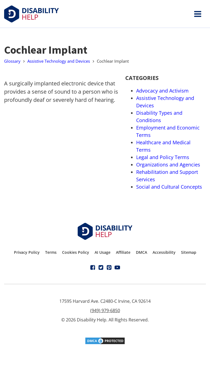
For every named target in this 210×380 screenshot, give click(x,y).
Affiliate (123, 252)
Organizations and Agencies (168, 164)
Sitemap (188, 252)
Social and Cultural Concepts (169, 186)
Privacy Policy (27, 252)
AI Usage (102, 252)
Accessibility (164, 252)
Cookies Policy (75, 252)
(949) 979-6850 (105, 310)
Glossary (12, 61)
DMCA (141, 252)
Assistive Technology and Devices (58, 61)
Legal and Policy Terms (162, 157)
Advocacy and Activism (162, 90)
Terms (51, 252)
